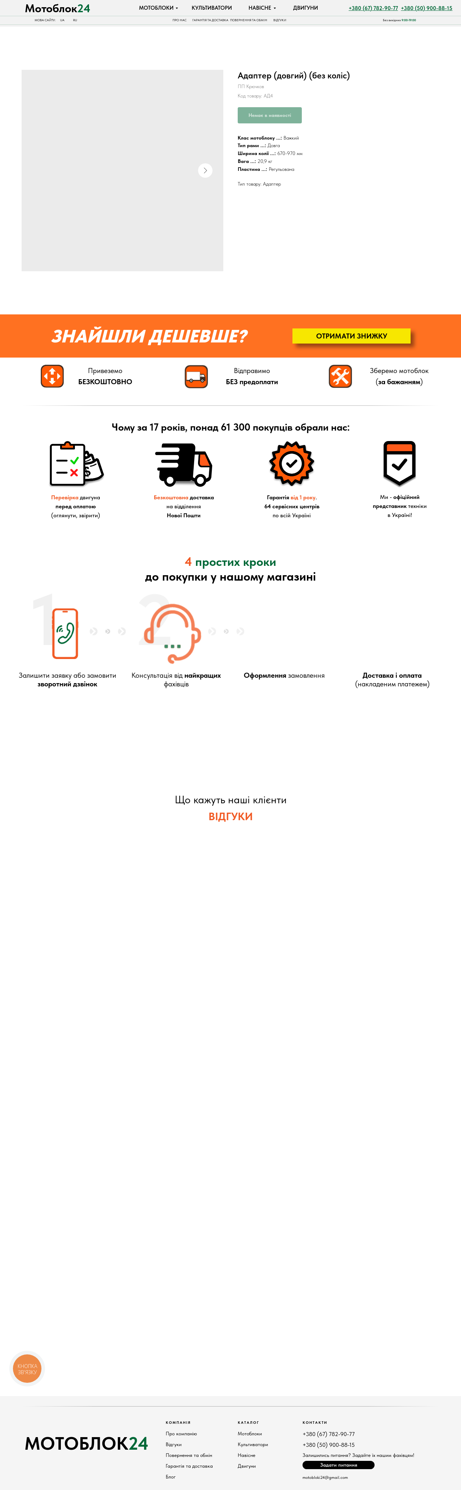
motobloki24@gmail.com (325, 1477)
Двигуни (247, 1466)
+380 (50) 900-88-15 (329, 1444)
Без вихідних (399, 20)
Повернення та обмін (189, 1455)
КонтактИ (315, 1422)
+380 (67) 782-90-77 (329, 1434)
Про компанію (181, 1433)
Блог (171, 1477)
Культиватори (253, 1444)
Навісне (246, 1455)
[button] (351, 336)
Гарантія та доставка (189, 1466)
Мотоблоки (250, 1433)
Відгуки (174, 1444)
